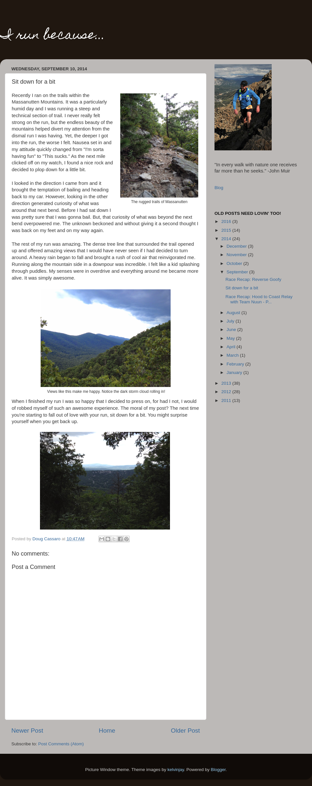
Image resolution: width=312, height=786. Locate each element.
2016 (226, 221)
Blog (218, 187)
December (237, 246)
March (233, 355)
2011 (226, 400)
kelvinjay (175, 769)
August (234, 312)
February (236, 364)
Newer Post (27, 730)
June (232, 329)
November (237, 254)
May (231, 338)
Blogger (218, 769)
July (231, 321)
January (235, 372)
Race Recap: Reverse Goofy (253, 279)
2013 (226, 383)
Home (107, 730)
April (232, 346)
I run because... (52, 35)
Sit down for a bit (242, 287)
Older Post (185, 730)
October (235, 263)
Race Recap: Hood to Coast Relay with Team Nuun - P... (259, 299)
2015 (226, 230)
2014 (226, 238)
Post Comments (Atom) (61, 743)
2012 (226, 391)
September (238, 271)
